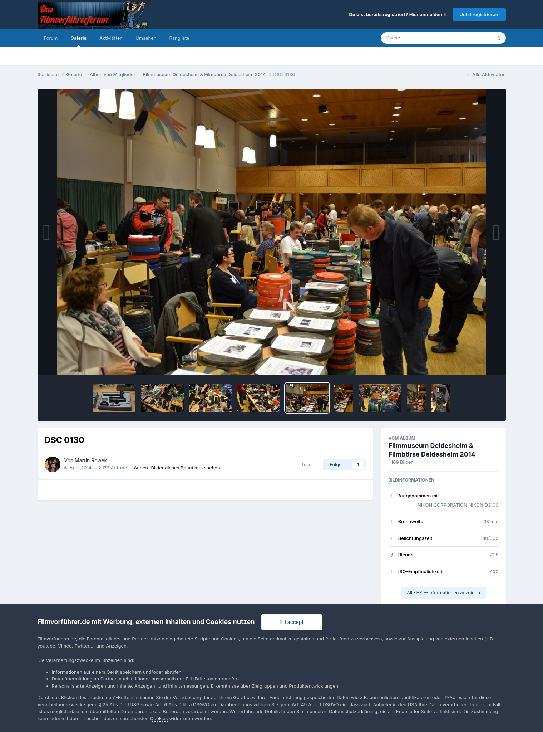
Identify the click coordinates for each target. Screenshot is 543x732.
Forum (51, 38)
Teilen (306, 464)
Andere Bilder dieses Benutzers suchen (177, 467)
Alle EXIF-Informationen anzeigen (443, 592)
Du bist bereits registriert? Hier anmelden (397, 14)
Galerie (78, 41)
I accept (291, 622)
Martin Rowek (91, 460)
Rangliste (179, 38)
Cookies (159, 718)
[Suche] (422, 38)
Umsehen (145, 38)
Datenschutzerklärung (353, 711)
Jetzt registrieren (479, 14)
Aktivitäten (111, 38)
